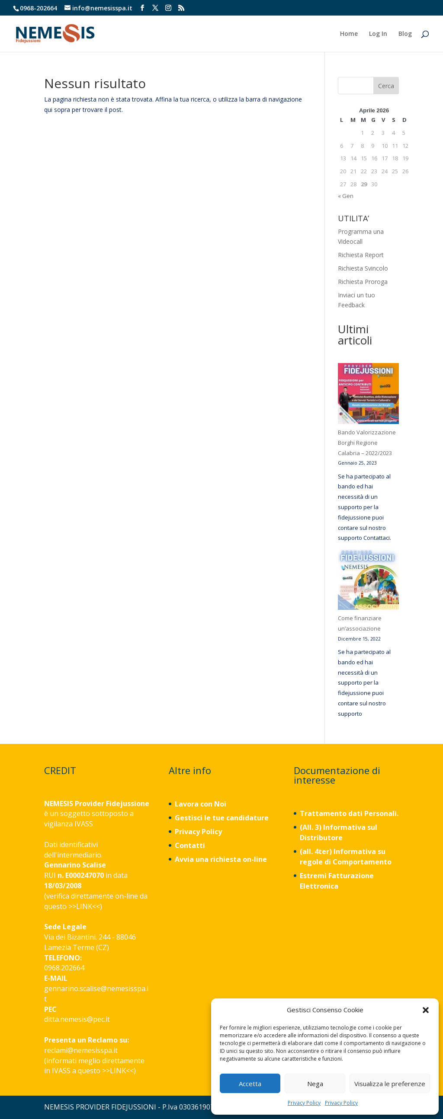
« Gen (345, 196)
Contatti (190, 845)
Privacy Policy (304, 1102)
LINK (84, 906)
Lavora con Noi (200, 804)
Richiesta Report (361, 255)
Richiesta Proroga (363, 281)
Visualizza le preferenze (389, 1083)
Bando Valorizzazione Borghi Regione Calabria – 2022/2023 (367, 442)
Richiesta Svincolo (363, 268)
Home (349, 34)
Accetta (250, 1083)
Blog (405, 34)
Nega (315, 1083)
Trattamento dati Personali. (349, 813)
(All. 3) (310, 827)
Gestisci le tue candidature (222, 818)
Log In (378, 34)
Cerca (386, 86)
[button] (425, 1010)
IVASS (83, 824)
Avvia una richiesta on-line (221, 859)
